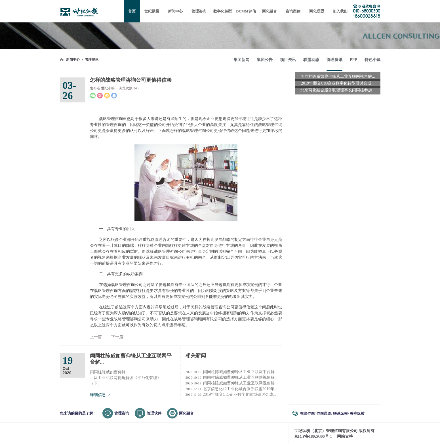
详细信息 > (100, 395)
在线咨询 (307, 413)
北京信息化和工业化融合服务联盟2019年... (231, 389)
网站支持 (345, 436)
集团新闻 (241, 60)
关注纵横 (357, 413)
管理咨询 (121, 413)
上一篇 (96, 337)
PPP (353, 60)
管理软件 (154, 413)
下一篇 (117, 337)
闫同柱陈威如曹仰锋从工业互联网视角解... (232, 377)
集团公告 (265, 60)
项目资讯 (288, 60)
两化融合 (186, 413)
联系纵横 (340, 413)
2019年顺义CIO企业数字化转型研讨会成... (231, 394)
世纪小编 (108, 88)
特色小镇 (372, 60)
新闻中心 (73, 60)
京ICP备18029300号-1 (313, 436)
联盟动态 (311, 60)
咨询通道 (323, 413)
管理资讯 (91, 60)
